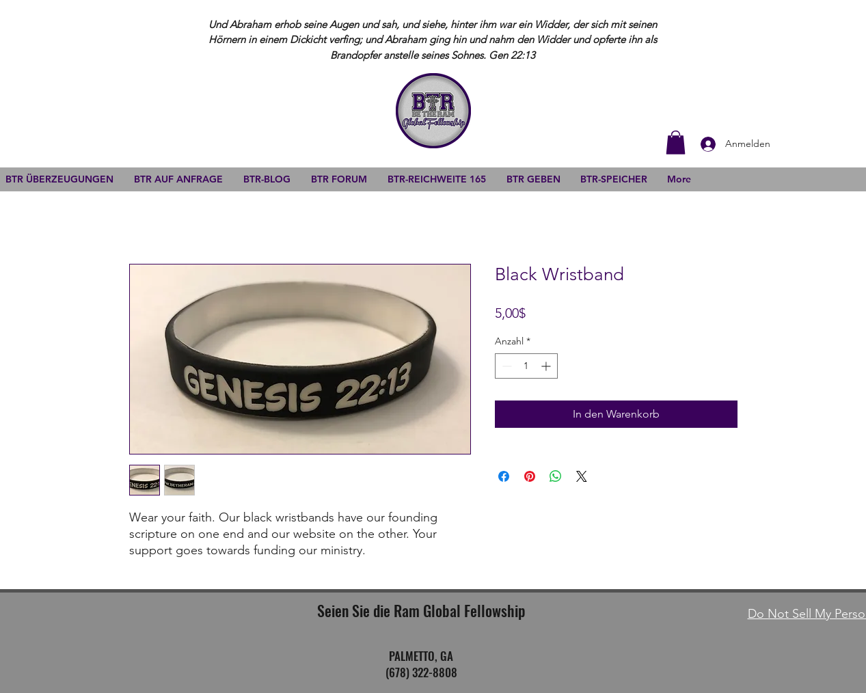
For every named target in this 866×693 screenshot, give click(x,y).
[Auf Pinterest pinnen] (530, 476)
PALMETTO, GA (421, 655)
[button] (676, 142)
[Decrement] (505, 366)
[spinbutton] (526, 366)
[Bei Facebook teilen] (504, 476)
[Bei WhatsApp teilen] (555, 476)
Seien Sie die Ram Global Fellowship (421, 610)
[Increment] (547, 366)
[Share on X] (581, 476)
